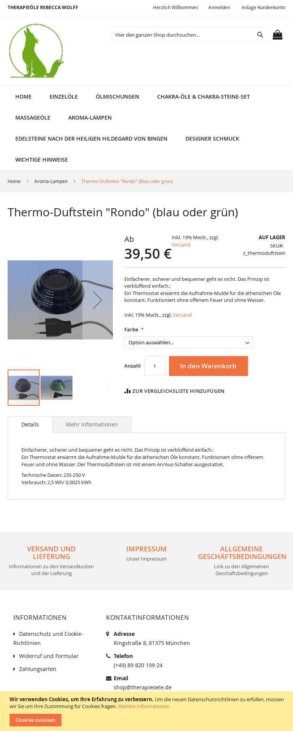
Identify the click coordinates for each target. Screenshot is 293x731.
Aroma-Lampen (51, 181)
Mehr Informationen (92, 424)
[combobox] (189, 34)
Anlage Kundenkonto (263, 7)
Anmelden (219, 7)
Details (30, 424)
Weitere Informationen (144, 706)
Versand (181, 244)
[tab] (30, 424)
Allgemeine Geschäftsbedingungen (242, 552)
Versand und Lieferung (51, 552)
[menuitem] (63, 96)
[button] (97, 300)
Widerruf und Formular (49, 656)
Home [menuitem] (23, 96)
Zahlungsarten (37, 669)
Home (14, 181)
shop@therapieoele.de (143, 687)
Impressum (146, 548)
